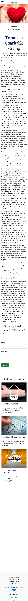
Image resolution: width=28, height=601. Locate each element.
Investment (14, 599)
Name (3, 333)
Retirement (14, 597)
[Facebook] (13, 590)
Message (4, 352)
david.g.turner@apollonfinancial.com (14, 587)
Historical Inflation (9, 403)
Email (3, 342)
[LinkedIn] (15, 590)
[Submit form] (5, 365)
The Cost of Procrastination (13, 436)
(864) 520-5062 (15, 577)
